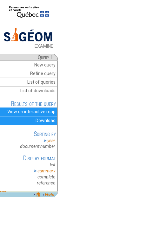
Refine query (43, 73)
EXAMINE (44, 46)
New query (45, 64)
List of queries (41, 82)
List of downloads (38, 90)
